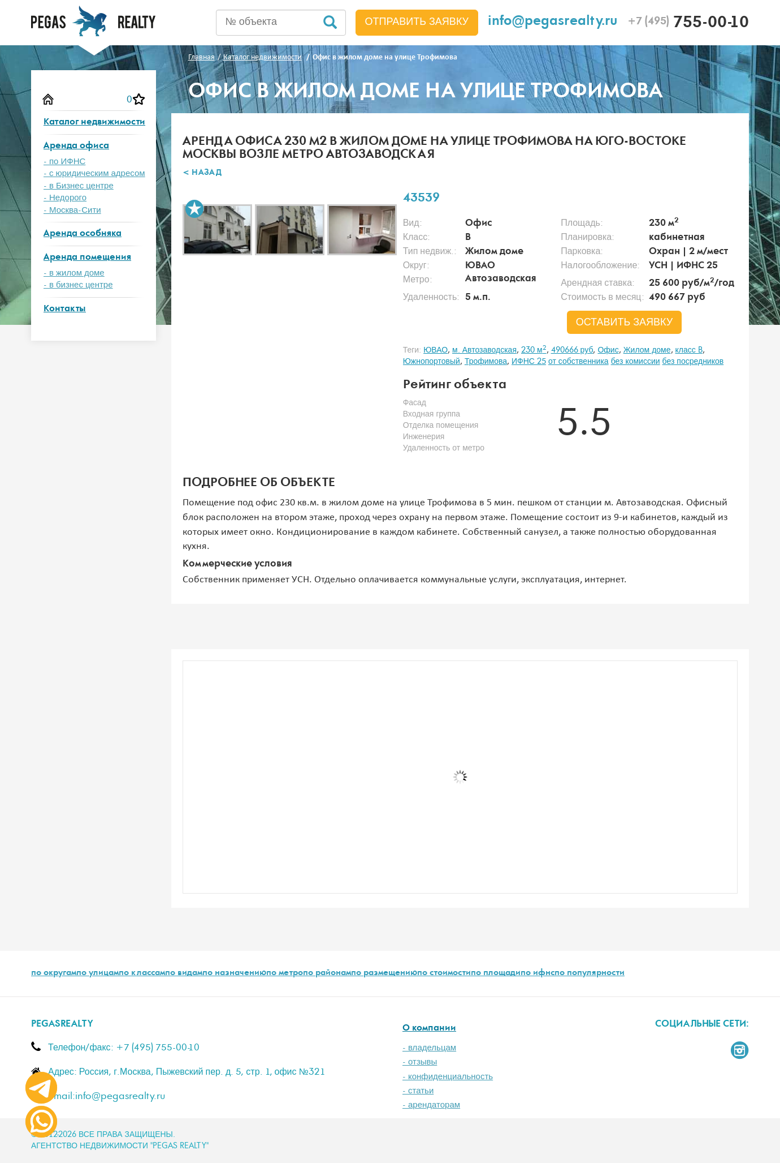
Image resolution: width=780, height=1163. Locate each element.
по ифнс (537, 973)
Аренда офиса (76, 146)
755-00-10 (688, 24)
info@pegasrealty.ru (553, 22)
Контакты (65, 309)
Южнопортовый (431, 362)
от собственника (578, 362)
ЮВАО (435, 350)
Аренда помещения (87, 258)
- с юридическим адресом (94, 173)
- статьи (418, 1091)
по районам (327, 973)
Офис (607, 350)
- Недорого (65, 198)
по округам (53, 973)
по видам (183, 973)
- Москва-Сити (72, 210)
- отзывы (419, 1062)
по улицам (97, 973)
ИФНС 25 (529, 362)
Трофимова (486, 362)
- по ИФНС (64, 161)
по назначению (234, 973)
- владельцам (429, 1048)
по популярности (589, 973)
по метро (284, 973)
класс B (689, 350)
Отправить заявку (417, 22)
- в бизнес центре (78, 285)
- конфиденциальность (447, 1076)
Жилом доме (647, 350)
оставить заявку (624, 322)
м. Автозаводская (484, 350)
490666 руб (572, 350)
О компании (429, 1028)
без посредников (693, 362)
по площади (496, 973)
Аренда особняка (83, 234)
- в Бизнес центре (79, 186)
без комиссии (635, 362)
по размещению (384, 973)
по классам (142, 973)
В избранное (194, 209)
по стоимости (444, 973)
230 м (534, 350)
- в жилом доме (74, 273)
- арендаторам (431, 1105)
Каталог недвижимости (94, 122)
